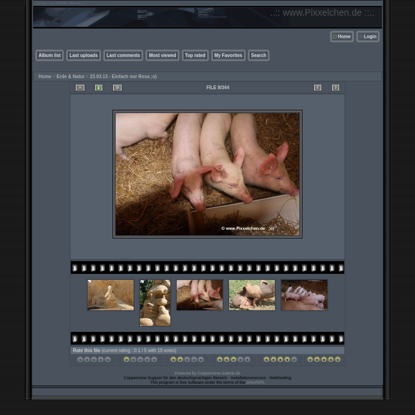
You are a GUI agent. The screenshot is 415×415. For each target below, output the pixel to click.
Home (344, 36)
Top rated (195, 55)
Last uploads (83, 55)
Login (370, 36)
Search (258, 55)
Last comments (123, 55)
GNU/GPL (256, 382)
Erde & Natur (70, 76)
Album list (50, 55)
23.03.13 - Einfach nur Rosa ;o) (123, 76)
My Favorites (228, 55)
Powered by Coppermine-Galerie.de (207, 373)
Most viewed (162, 55)
